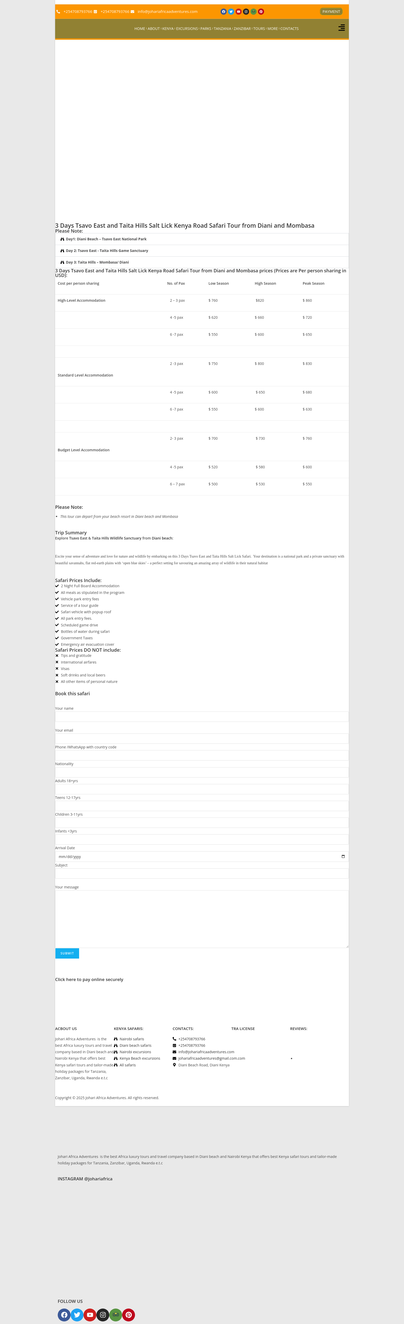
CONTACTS (289, 28)
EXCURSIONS (187, 28)
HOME (139, 28)
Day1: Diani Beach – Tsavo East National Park (106, 238)
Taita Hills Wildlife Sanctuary (116, 538)
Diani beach (162, 538)
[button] (202, 239)
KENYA (168, 28)
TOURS (259, 28)
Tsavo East (78, 538)
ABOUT (154, 28)
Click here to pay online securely (89, 979)
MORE (272, 28)
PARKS (205, 28)
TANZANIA (222, 28)
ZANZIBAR (242, 28)
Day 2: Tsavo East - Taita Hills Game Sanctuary (107, 250)
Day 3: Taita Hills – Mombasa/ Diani (97, 262)
